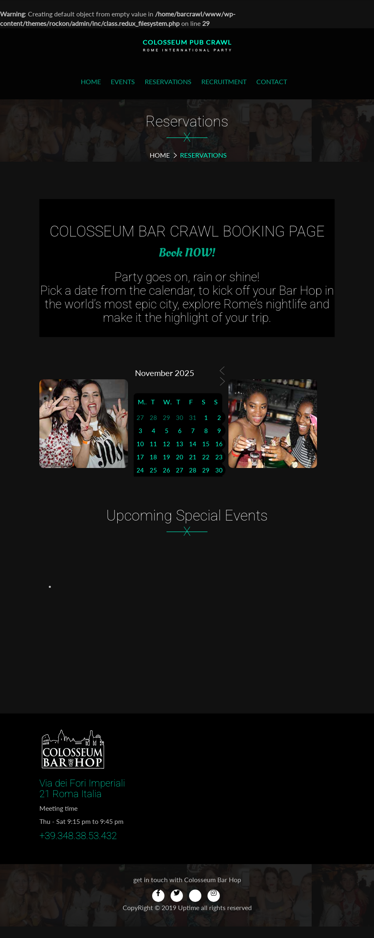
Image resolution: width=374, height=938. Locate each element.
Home (91, 81)
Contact (271, 81)
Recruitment (223, 81)
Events (123, 81)
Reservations (168, 81)
